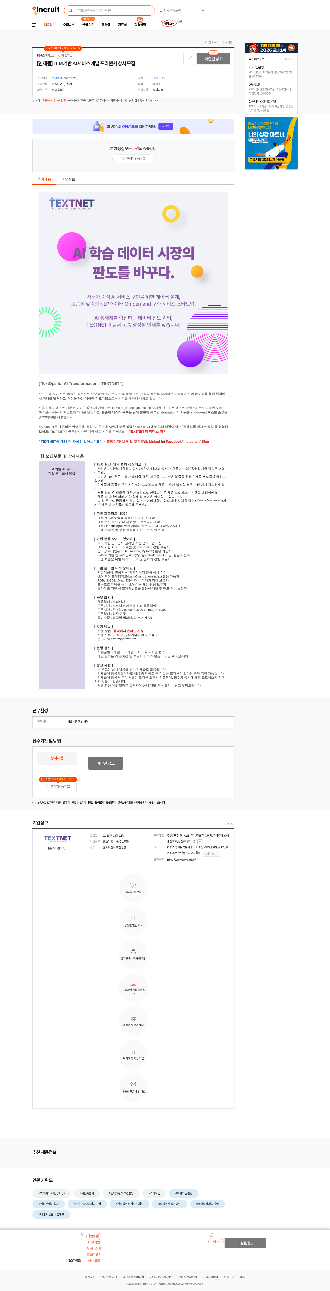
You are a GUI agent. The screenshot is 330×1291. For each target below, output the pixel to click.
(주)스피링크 (45, 55)
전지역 (84, 722)
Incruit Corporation (169, 1284)
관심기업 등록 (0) (57, 786)
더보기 (230, 824)
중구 (77, 722)
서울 (69, 722)
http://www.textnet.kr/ (181, 860)
